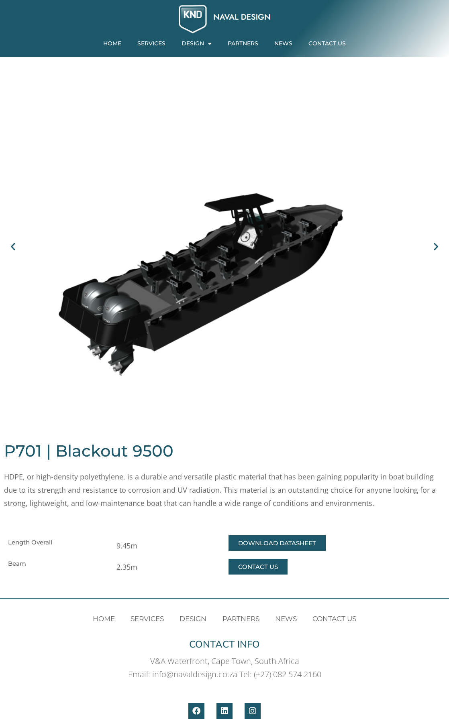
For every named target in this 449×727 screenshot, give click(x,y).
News (283, 43)
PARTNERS (243, 43)
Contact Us (327, 43)
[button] (13, 247)
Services (151, 43)
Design (197, 44)
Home (112, 43)
